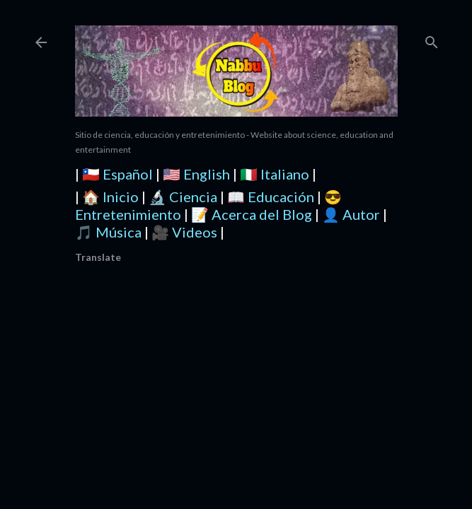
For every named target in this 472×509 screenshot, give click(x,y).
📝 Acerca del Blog (251, 214)
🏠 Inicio (110, 196)
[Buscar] (431, 39)
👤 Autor (351, 214)
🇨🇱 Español (117, 173)
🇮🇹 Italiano (274, 173)
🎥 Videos (184, 231)
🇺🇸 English (196, 173)
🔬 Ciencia (183, 196)
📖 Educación (270, 196)
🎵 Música (108, 231)
